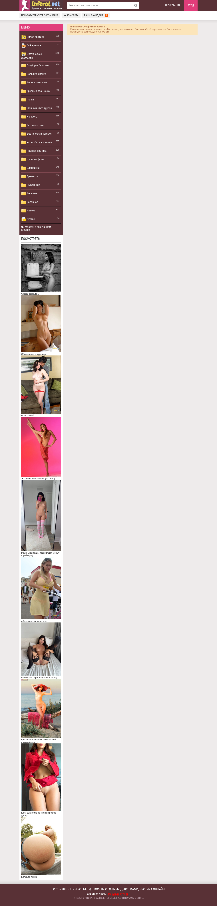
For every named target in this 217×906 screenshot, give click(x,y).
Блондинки (30, 168)
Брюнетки (29, 176)
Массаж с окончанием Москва (36, 228)
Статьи (28, 219)
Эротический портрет (36, 134)
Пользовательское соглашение (39, 15)
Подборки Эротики (35, 65)
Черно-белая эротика (36, 142)
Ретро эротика (32, 125)
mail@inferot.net (118, 894)
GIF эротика (31, 45)
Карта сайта (71, 15)
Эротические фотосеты (31, 55)
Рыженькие (30, 185)
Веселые (29, 193)
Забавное (29, 202)
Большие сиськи (33, 74)
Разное (28, 210)
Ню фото (29, 116)
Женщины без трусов (36, 108)
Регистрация (172, 5)
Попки (27, 99)
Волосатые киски (34, 82)
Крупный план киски (35, 91)
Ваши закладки (96, 15)
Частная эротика (33, 151)
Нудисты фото (32, 159)
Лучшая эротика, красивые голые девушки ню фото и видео (108, 897)
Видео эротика (32, 37)
